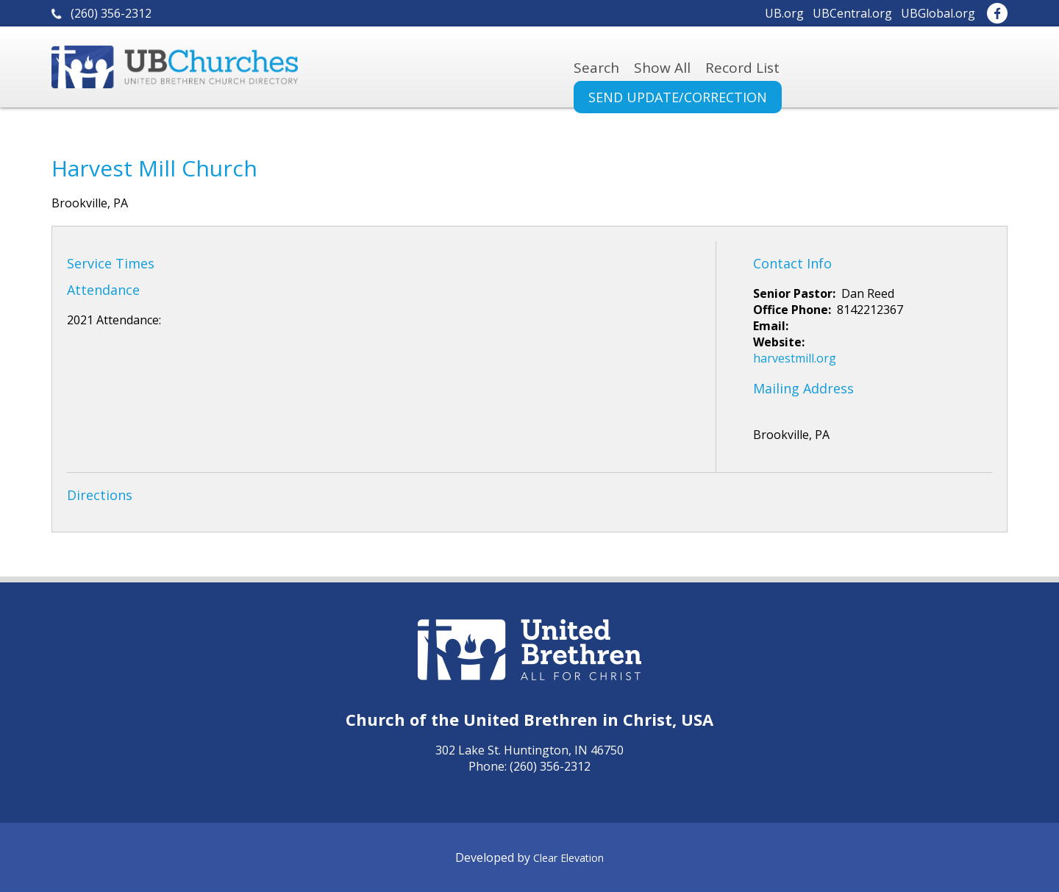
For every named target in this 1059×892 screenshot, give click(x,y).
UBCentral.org (852, 13)
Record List (742, 67)
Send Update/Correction (677, 97)
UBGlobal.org (938, 13)
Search (596, 67)
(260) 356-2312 (111, 13)
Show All (662, 67)
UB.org (784, 13)
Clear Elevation (568, 858)
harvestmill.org (794, 358)
